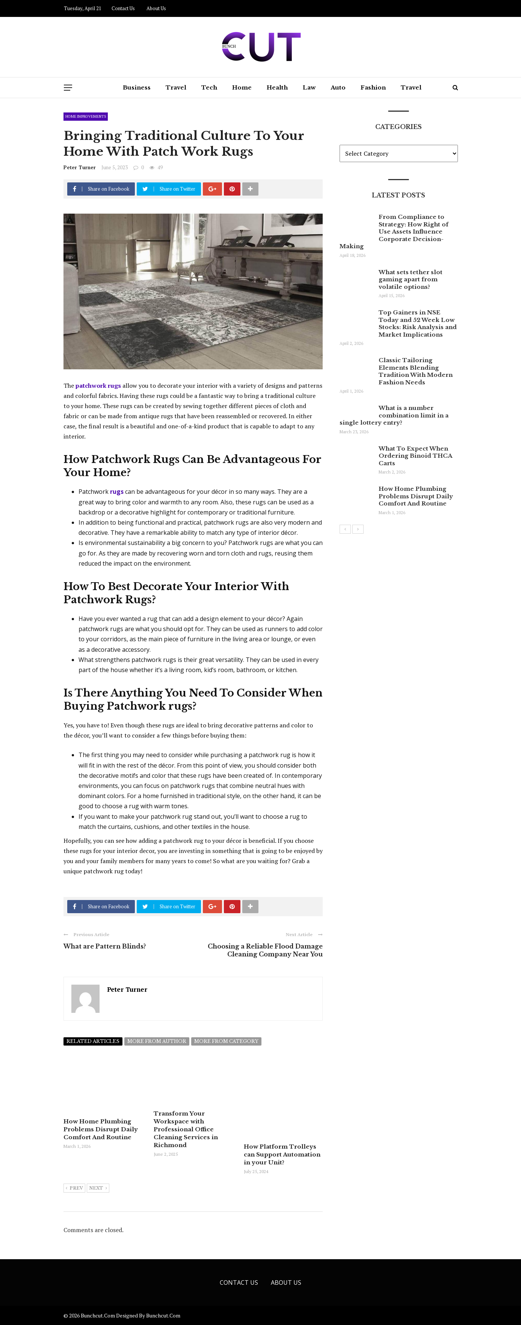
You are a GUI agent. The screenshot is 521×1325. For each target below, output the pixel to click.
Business (137, 87)
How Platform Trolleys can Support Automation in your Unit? (282, 1154)
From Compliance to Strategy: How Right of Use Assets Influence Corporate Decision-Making (394, 231)
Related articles (92, 1041)
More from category (226, 1041)
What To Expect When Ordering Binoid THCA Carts (415, 456)
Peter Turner (79, 167)
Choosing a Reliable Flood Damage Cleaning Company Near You (265, 950)
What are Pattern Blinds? (104, 946)
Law (309, 87)
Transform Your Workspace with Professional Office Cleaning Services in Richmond (186, 1129)
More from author (156, 1041)
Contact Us (123, 8)
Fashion (373, 87)
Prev (74, 1188)
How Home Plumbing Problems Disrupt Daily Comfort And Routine (100, 1129)
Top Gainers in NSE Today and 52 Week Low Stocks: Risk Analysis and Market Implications (418, 323)
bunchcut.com (163, 1315)
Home (242, 87)
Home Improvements (85, 116)
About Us (156, 8)
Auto (338, 87)
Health (277, 87)
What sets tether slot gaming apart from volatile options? (410, 279)
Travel (176, 87)
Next (98, 1188)
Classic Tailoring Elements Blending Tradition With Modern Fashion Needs (416, 371)
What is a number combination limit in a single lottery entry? (394, 415)
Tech (209, 87)
